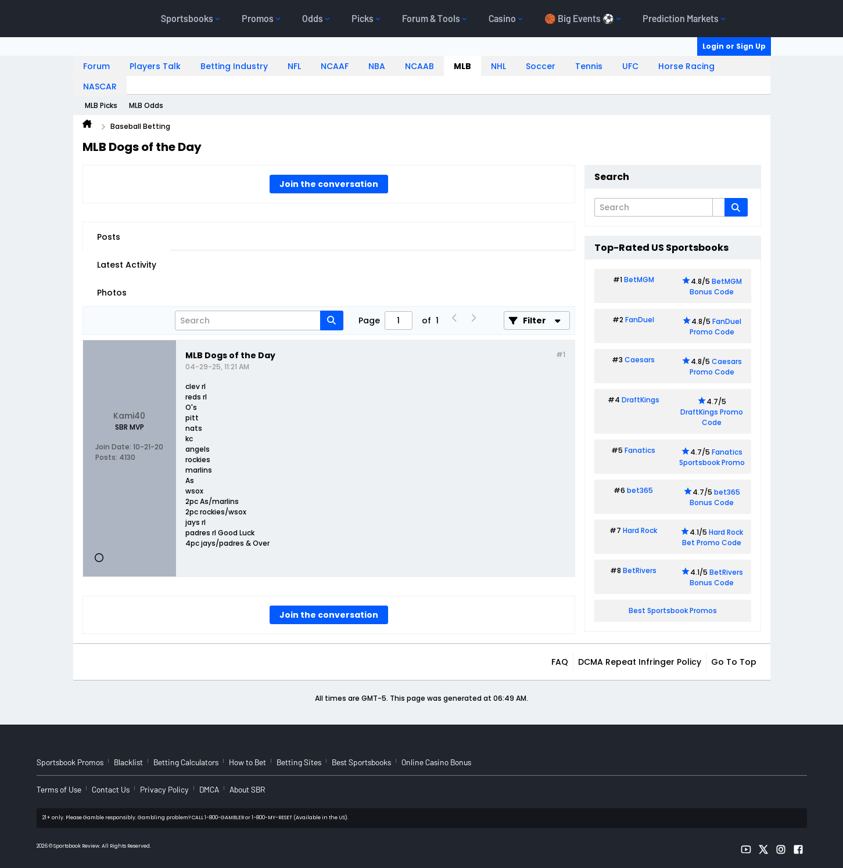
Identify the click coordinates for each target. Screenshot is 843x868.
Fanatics (640, 450)
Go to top (733, 662)
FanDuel (639, 320)
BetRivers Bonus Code (716, 577)
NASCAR (100, 86)
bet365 (640, 490)
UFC (630, 66)
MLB (462, 66)
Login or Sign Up (734, 46)
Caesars (640, 360)
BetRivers (640, 570)
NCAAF (335, 66)
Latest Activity (126, 265)
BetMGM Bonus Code (716, 286)
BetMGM (639, 279)
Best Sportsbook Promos (673, 610)
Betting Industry (234, 66)
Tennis (588, 66)
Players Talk (155, 66)
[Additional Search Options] (718, 207)
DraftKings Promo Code (711, 417)
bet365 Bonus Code (715, 497)
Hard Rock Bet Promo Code (712, 537)
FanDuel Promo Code (716, 326)
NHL (498, 66)
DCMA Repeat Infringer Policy (639, 662)
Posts (108, 237)
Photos (112, 292)
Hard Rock (640, 530)
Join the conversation (328, 184)
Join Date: (113, 447)
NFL (294, 66)
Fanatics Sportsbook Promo (712, 457)
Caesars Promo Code (716, 366)
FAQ (559, 662)
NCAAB (419, 66)
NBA (376, 66)
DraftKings (640, 400)
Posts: (106, 457)
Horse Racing (686, 66)
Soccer (540, 66)
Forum (96, 66)
